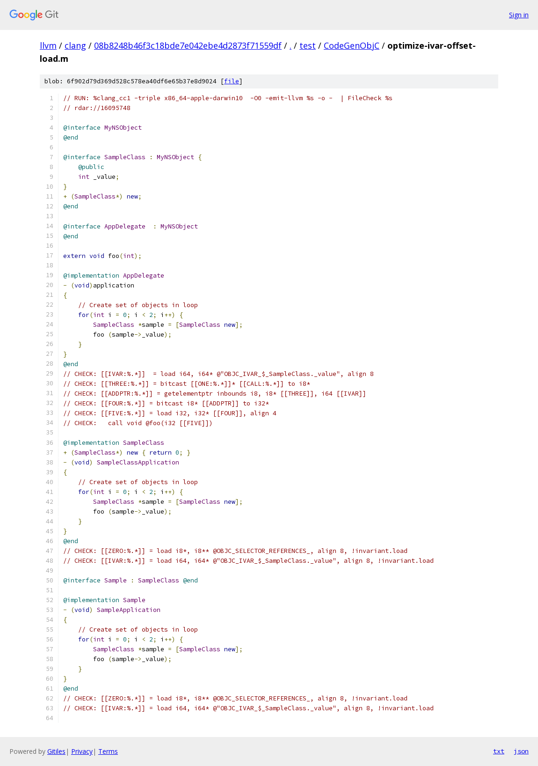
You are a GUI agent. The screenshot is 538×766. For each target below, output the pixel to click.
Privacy (82, 751)
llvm (48, 45)
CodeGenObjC (351, 45)
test (307, 45)
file (231, 81)
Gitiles (56, 751)
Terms (108, 751)
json (521, 751)
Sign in (519, 14)
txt (498, 751)
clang (75, 45)
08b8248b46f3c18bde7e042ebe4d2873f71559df (188, 45)
